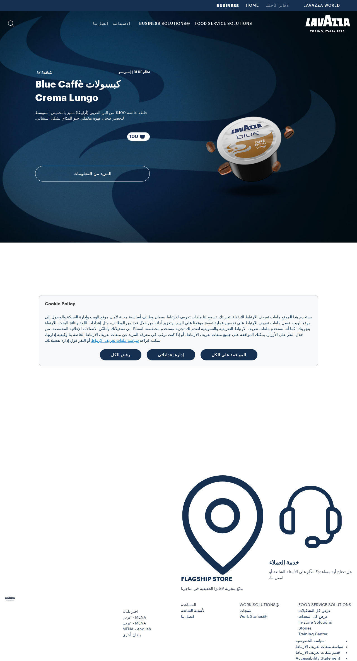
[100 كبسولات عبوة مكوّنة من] (138, 136)
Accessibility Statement (318, 658)
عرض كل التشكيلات (314, 611)
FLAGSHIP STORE (206, 579)
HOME (252, 6)
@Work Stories (253, 617)
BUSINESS (227, 6)
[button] (11, 24)
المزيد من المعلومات (92, 174)
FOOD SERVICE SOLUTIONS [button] (223, 24)
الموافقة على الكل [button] (229, 355)
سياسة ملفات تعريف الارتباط (319, 647)
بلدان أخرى (131, 635)
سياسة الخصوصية (310, 641)
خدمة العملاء (284, 563)
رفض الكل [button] (120, 355)
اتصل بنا (187, 617)
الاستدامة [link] (121, 24)
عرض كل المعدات (313, 617)
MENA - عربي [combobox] (134, 617)
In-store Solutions (315, 622)
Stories (305, 628)
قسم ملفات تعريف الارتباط (318, 653)
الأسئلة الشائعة (193, 611)
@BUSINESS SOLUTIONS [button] (164, 24)
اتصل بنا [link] (100, 24)
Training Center (312, 634)
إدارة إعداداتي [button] (171, 355)
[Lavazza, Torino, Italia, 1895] (327, 24)
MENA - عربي (134, 623)
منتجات (245, 611)
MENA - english (136, 629)
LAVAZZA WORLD (321, 6)
